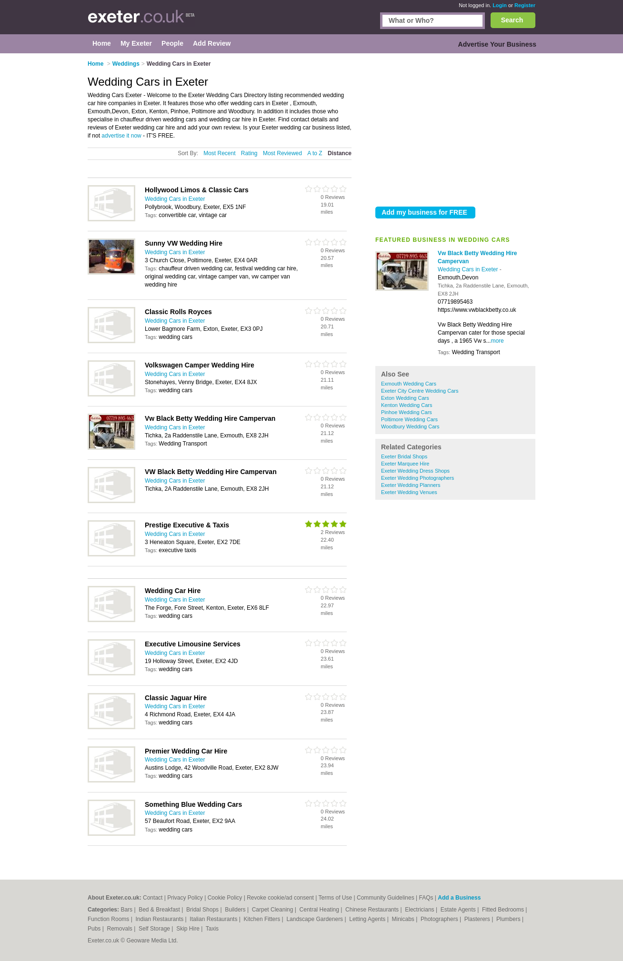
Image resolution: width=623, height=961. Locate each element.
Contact (152, 897)
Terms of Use (335, 897)
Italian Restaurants (214, 919)
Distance (340, 153)
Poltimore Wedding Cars (409, 419)
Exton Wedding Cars (405, 398)
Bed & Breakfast (160, 909)
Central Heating (320, 909)
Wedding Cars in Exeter (469, 269)
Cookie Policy (225, 897)
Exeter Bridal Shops (404, 456)
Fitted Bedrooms (503, 909)
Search (512, 20)
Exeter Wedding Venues (409, 492)
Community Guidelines (385, 897)
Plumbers (509, 919)
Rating (249, 153)
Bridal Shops (203, 909)
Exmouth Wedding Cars (408, 383)
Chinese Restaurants (372, 909)
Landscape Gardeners (315, 919)
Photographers (440, 919)
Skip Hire (188, 928)
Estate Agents (459, 909)
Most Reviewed (282, 153)
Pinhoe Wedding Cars (406, 412)
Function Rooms (109, 919)
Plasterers (478, 919)
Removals (120, 928)
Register (524, 5)
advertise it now (121, 135)
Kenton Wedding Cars (406, 405)
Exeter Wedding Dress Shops (415, 471)
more (497, 340)
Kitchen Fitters (263, 919)
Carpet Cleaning (273, 909)
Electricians (420, 909)
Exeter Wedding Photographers (417, 478)
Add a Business (459, 897)
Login (499, 5)
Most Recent (219, 153)
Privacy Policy (185, 897)
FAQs (426, 897)
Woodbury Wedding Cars (410, 426)
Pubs (95, 928)
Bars (127, 909)
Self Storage (155, 928)
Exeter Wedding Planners (411, 485)
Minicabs (404, 919)
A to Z (314, 153)
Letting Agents (368, 919)
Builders (236, 909)
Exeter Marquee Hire (405, 463)
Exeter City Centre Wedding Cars (419, 391)
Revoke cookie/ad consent (280, 897)
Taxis (212, 928)
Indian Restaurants (160, 919)
